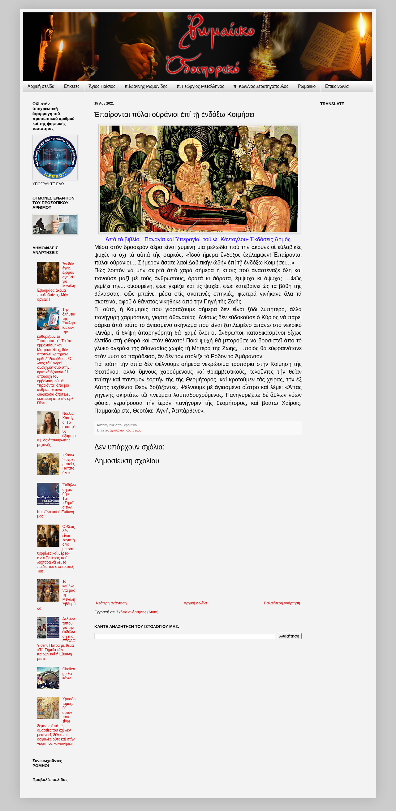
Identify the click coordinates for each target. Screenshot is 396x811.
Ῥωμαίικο (307, 86)
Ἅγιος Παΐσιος (102, 86)
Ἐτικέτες (72, 86)
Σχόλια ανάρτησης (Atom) (137, 612)
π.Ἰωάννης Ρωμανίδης (146, 86)
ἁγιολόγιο (117, 430)
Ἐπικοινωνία (337, 86)
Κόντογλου (133, 430)
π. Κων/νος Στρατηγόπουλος (261, 86)
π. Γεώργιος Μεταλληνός (200, 86)
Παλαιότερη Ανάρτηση (282, 603)
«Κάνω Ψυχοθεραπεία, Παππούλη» (68, 464)
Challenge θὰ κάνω (68, 673)
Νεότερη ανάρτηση (111, 603)
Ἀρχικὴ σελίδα (41, 86)
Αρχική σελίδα (195, 603)
